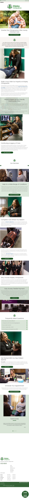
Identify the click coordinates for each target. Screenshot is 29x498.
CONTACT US (14, 308)
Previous (0, 171)
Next (28, 171)
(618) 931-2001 (27, 0)
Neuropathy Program (9, 264)
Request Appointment (3, 0)
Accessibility (10, 496)
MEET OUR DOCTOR (7, 152)
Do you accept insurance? (6, 335)
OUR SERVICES (7, 269)
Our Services (11, 480)
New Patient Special (25, 494)
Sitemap (13, 496)
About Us (11, 477)
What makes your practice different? (8, 331)
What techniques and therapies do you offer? (10, 339)
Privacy (8, 496)
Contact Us (11, 482)
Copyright (4, 496)
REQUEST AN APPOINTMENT (14, 34)
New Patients (12, 481)
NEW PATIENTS (7, 377)
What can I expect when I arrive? (7, 337)
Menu (2, 2)
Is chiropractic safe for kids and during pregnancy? (11, 333)
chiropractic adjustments (9, 232)
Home (11, 476)
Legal (6, 496)
